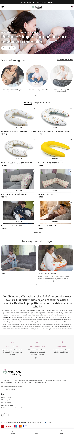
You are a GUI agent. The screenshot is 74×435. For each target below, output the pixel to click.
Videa (3, 274)
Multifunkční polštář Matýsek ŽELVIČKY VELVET (54, 131)
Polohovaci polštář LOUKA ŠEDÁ (12, 226)
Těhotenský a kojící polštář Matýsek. (16, 422)
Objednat (19, 127)
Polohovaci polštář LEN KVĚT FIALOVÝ (14, 194)
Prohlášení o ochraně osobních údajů (11, 408)
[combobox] (49, 423)
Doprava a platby (6, 397)
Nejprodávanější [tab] (42, 102)
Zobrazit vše (37, 232)
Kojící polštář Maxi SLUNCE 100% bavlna (51, 163)
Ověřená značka (6, 402)
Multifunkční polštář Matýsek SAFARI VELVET (16, 163)
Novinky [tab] (28, 102)
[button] (35, 52)
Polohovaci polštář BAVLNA (47, 226)
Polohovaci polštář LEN (45, 194)
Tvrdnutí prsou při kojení (47, 274)
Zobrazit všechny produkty (65, 59)
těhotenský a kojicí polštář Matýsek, (22, 311)
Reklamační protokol (7, 405)
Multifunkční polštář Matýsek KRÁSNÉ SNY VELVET (18, 131)
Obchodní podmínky (7, 400)
